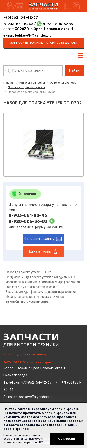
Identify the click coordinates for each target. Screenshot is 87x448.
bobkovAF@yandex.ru (33, 35)
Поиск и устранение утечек (26, 87)
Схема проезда (15, 375)
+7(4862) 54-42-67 (20, 17)
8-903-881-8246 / (20, 24)
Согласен (66, 438)
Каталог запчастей (32, 82)
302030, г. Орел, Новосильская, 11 (44, 29)
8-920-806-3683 (58, 24)
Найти (74, 70)
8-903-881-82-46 (28, 215)
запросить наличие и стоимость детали (43, 42)
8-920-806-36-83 (28, 221)
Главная (8, 82)
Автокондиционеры (63, 82)
